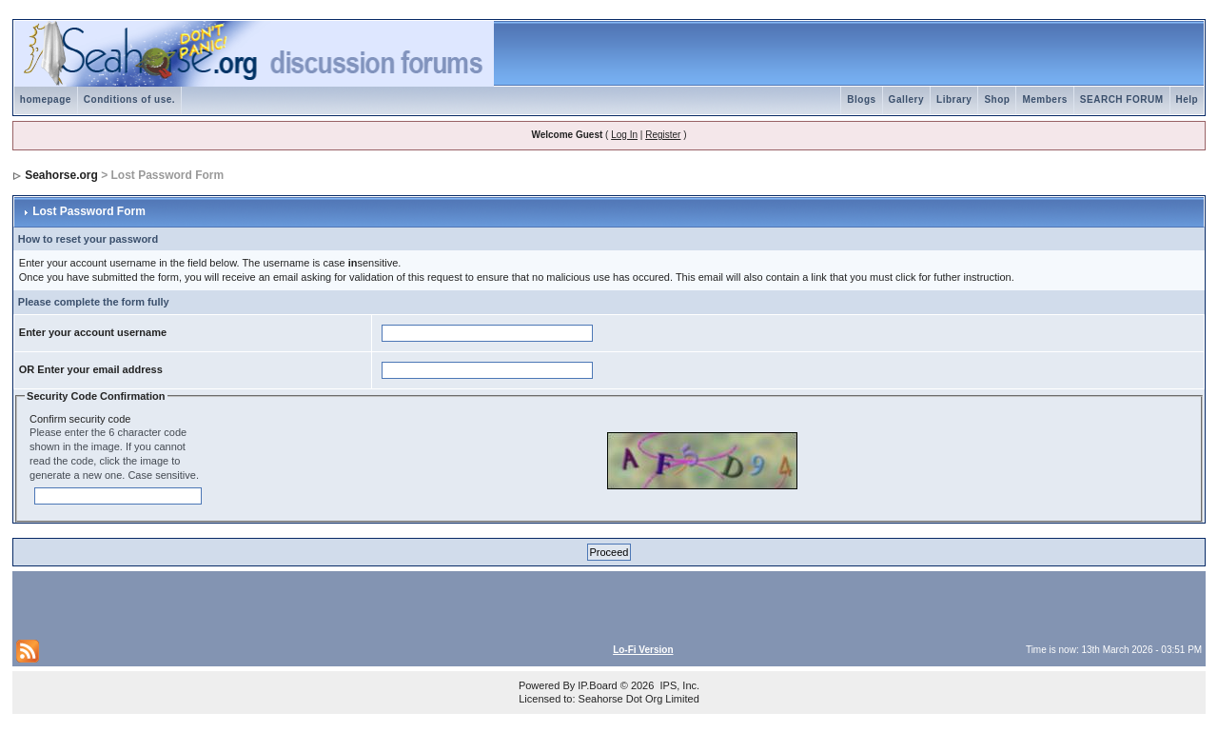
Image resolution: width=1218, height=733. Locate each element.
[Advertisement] (239, 603)
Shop (997, 99)
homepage (45, 99)
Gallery (906, 99)
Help (1187, 99)
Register (662, 134)
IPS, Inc (678, 685)
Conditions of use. (129, 99)
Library (954, 99)
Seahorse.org (61, 175)
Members (1044, 99)
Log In (624, 134)
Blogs (861, 99)
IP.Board (597, 685)
